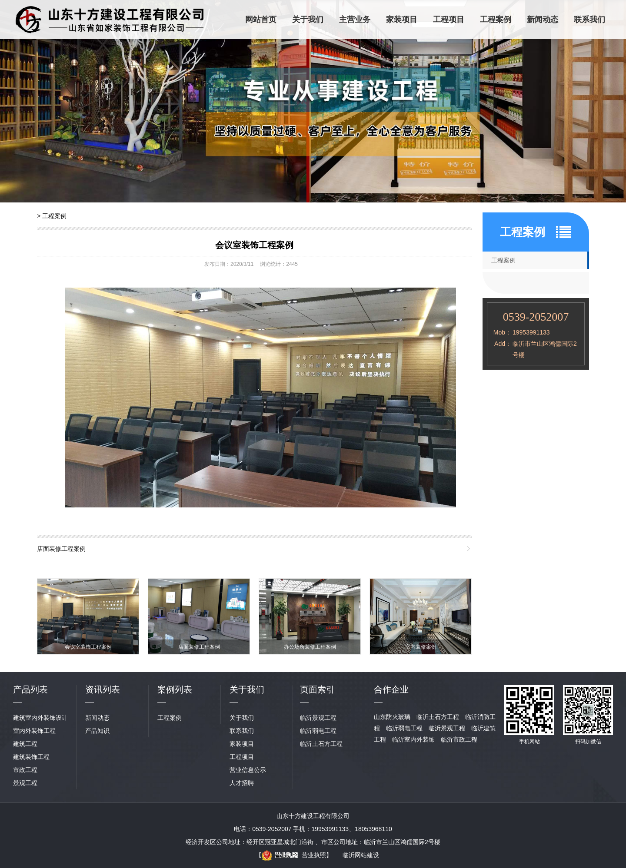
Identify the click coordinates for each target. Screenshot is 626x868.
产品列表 (30, 689)
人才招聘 (242, 782)
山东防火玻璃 (392, 716)
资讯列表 (102, 689)
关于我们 (307, 19)
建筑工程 (25, 743)
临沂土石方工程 (321, 743)
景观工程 (25, 782)
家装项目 (401, 19)
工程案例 (495, 19)
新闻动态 (542, 19)
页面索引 (317, 689)
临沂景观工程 (318, 717)
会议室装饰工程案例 (254, 245)
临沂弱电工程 (318, 730)
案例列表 (174, 689)
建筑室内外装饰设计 (40, 717)
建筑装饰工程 (31, 756)
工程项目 (448, 19)
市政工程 (25, 769)
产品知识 (97, 730)
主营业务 (354, 19)
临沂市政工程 (459, 739)
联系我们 (589, 19)
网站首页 (260, 19)
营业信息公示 (248, 769)
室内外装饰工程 (34, 730)
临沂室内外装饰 (413, 739)
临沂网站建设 (361, 854)
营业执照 (294, 854)
